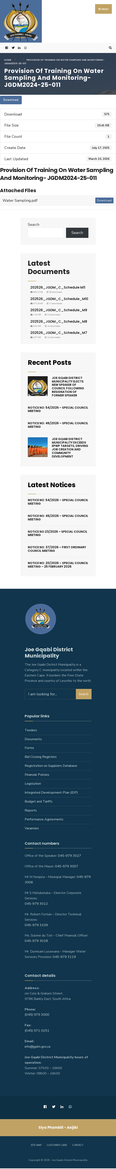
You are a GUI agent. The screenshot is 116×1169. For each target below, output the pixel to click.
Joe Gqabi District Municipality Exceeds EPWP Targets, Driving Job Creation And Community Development (70, 448)
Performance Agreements (44, 820)
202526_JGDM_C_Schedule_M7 (58, 333)
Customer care (57, 1145)
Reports (31, 811)
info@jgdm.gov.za (37, 1047)
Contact (77, 1145)
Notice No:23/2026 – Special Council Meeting (57, 534)
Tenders (31, 731)
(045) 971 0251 (37, 1031)
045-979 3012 (36, 904)
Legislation (33, 784)
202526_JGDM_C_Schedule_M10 (59, 299)
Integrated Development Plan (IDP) (51, 793)
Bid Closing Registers (41, 757)
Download (10, 100)
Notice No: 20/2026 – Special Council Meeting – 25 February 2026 (58, 565)
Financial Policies (37, 775)
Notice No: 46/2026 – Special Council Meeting (58, 426)
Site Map (36, 1145)
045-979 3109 (36, 925)
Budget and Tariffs (38, 802)
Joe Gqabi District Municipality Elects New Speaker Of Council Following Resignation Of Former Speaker (68, 387)
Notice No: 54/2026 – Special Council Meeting (58, 410)
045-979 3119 (64, 957)
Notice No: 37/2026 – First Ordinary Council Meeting (57, 550)
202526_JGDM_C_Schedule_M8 (58, 322)
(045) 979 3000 (37, 1015)
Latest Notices (53, 485)
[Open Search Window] (110, 48)
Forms (29, 748)
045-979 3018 (36, 941)
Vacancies (32, 829)
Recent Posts (51, 363)
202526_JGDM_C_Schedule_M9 (58, 311)
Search (33, 225)
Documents (33, 740)
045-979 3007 (66, 867)
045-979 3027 (69, 856)
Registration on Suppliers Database (51, 766)
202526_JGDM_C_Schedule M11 (57, 288)
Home (7, 60)
